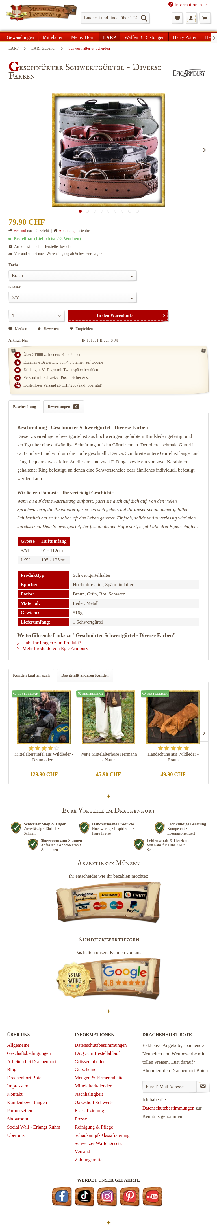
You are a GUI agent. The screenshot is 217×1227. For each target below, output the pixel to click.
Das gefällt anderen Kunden (84, 675)
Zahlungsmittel (89, 1159)
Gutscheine (85, 1069)
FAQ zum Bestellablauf (97, 1053)
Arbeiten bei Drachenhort (31, 1061)
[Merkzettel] (177, 18)
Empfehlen (81, 329)
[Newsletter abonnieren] (203, 1087)
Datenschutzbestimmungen (101, 1045)
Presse (81, 1119)
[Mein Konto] (191, 18)
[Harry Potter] (185, 36)
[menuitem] (115, 18)
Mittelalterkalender (93, 1086)
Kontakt (15, 1094)
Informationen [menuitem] (185, 4)
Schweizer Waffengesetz (98, 1143)
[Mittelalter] (52, 36)
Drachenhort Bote (24, 1077)
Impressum (18, 1086)
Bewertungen (63, 406)
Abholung (67, 231)
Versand (20, 231)
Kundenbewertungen (27, 1102)
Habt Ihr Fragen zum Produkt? (49, 642)
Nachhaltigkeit (89, 1094)
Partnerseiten (19, 1110)
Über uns (16, 1135)
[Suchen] (143, 18)
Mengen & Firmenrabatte (99, 1077)
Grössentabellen (90, 1061)
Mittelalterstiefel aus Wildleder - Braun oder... (43, 757)
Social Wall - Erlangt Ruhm (33, 1127)
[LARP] (109, 36)
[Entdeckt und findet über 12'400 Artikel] (115, 18)
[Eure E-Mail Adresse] (169, 1087)
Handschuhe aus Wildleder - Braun (173, 757)
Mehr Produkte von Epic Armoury (52, 648)
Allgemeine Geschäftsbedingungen (29, 1049)
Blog (11, 1069)
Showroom (17, 1119)
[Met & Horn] (83, 36)
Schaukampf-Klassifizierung (102, 1135)
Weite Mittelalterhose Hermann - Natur (108, 757)
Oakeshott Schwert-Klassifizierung (94, 1106)
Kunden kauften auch (31, 675)
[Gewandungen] (20, 36)
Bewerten (48, 329)
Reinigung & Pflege (94, 1127)
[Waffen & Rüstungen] (144, 36)
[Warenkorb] (205, 18)
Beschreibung (24, 407)
